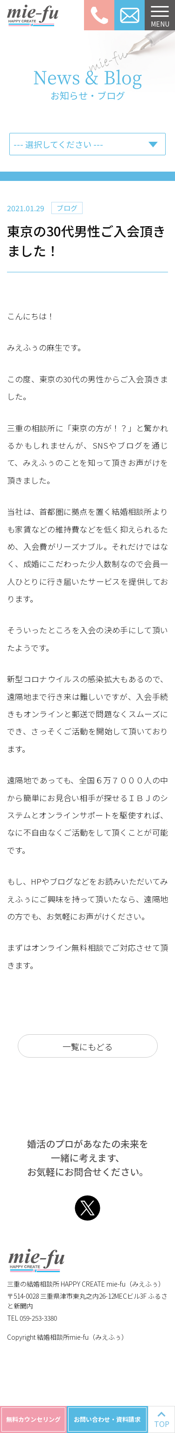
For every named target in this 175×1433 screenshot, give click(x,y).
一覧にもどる (88, 1046)
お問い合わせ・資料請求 (107, 1419)
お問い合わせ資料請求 (129, 15)
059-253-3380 (99, 15)
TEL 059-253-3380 (32, 1317)
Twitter (87, 1208)
